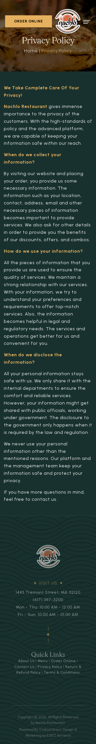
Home (31, 51)
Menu (43, 663)
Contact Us (24, 668)
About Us (26, 663)
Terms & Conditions (62, 674)
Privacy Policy (50, 668)
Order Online (63, 663)
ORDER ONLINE (28, 21)
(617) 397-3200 (48, 601)
